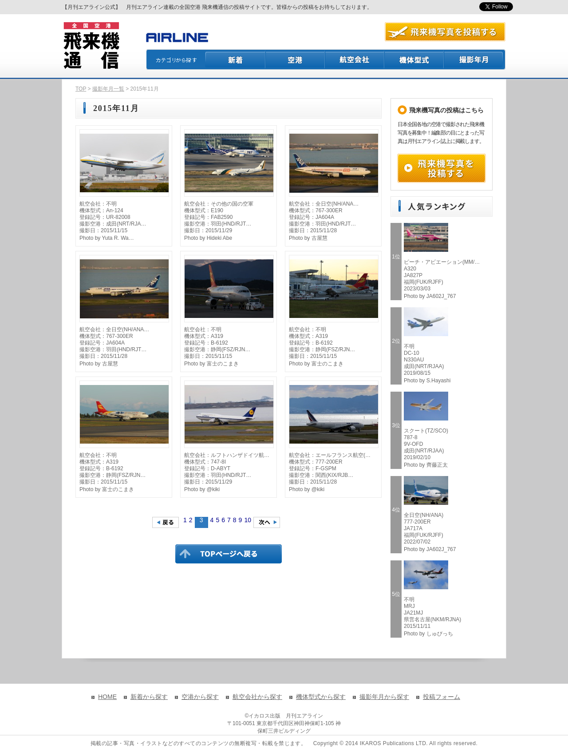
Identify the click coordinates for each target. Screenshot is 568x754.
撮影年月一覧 (108, 89)
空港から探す (200, 696)
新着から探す (149, 696)
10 (247, 520)
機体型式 (414, 59)
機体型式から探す (321, 696)
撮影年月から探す (384, 696)
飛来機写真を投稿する (441, 168)
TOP (80, 89)
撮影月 (474, 59)
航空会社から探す (257, 696)
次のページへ (266, 522)
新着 (235, 59)
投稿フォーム (441, 696)
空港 (295, 59)
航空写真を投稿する (445, 31)
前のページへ (165, 522)
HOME (107, 696)
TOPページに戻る (228, 554)
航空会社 (355, 59)
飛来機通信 (91, 45)
